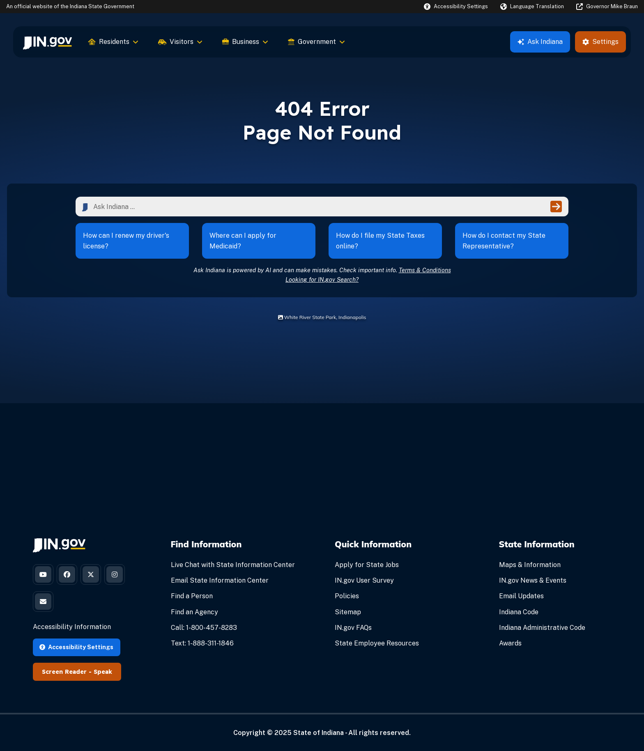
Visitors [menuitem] (180, 42)
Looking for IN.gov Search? (322, 279)
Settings (600, 42)
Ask (540, 42)
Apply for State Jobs (367, 565)
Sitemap (348, 612)
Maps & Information (530, 565)
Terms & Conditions (425, 269)
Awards (510, 643)
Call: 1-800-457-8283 (204, 628)
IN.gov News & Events (532, 580)
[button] (456, 6)
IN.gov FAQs (353, 628)
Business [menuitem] (245, 42)
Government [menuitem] (316, 42)
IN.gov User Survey (364, 580)
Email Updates (521, 596)
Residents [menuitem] (113, 42)
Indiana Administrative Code (542, 628)
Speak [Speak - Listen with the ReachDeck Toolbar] (103, 671)
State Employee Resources (377, 643)
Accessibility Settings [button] (76, 646)
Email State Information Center (220, 580)
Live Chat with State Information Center (233, 565)
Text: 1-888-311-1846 (202, 643)
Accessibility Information (72, 627)
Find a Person (192, 596)
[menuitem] (47, 42)
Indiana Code (518, 612)
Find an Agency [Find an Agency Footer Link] (194, 612)
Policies (347, 596)
